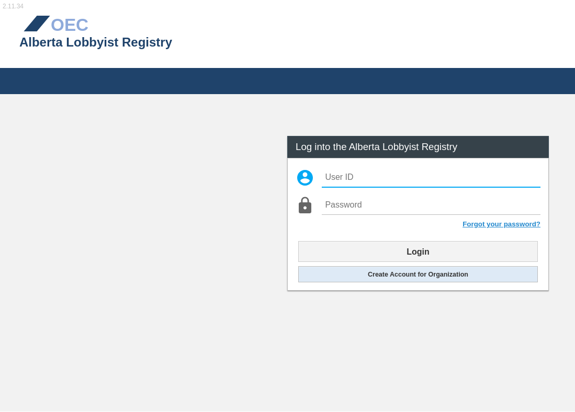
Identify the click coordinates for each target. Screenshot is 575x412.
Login (418, 251)
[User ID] (431, 177)
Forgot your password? (501, 224)
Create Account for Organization (418, 274)
